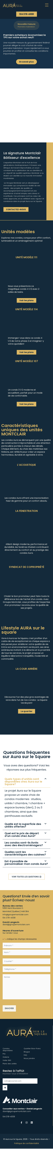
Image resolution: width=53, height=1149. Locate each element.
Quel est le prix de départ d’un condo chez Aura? (22, 834)
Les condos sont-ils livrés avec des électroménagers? (24, 844)
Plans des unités (10, 1063)
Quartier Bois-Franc (32, 1048)
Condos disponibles (8, 1049)
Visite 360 (7, 1060)
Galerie (6, 1057)
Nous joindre (29, 1058)
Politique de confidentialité (26, 1143)
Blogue (27, 1052)
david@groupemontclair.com (16, 924)
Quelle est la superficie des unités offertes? (23, 825)
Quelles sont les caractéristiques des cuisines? (25, 853)
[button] (38, 5)
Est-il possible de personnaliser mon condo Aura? (26, 862)
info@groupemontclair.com (15, 914)
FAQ (25, 1055)
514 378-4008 (9, 917)
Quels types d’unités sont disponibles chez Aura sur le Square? (23, 781)
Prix (4, 1054)
